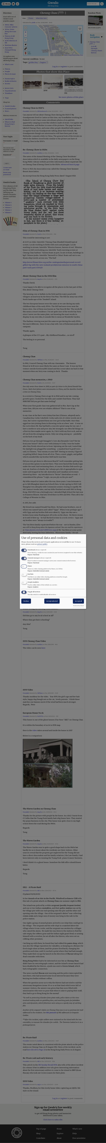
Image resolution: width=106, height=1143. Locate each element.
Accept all (78, 601)
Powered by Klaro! (78, 605)
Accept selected (52, 601)
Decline (26, 601)
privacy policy (42, 544)
